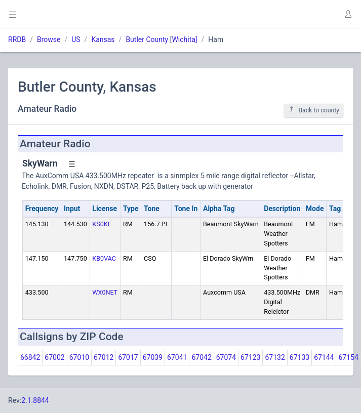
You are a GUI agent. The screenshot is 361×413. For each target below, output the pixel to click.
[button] (348, 14)
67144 (324, 357)
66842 (30, 357)
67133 (299, 357)
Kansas (102, 39)
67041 (177, 357)
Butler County (147, 39)
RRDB (17, 39)
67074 (226, 357)
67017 (128, 357)
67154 (348, 357)
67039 (153, 357)
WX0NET (104, 292)
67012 (103, 357)
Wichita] (184, 39)
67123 (250, 357)
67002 (54, 357)
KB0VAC (104, 258)
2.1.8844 (35, 400)
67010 (79, 357)
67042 (201, 357)
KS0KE (101, 224)
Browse (48, 39)
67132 (275, 357)
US (75, 39)
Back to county (313, 110)
